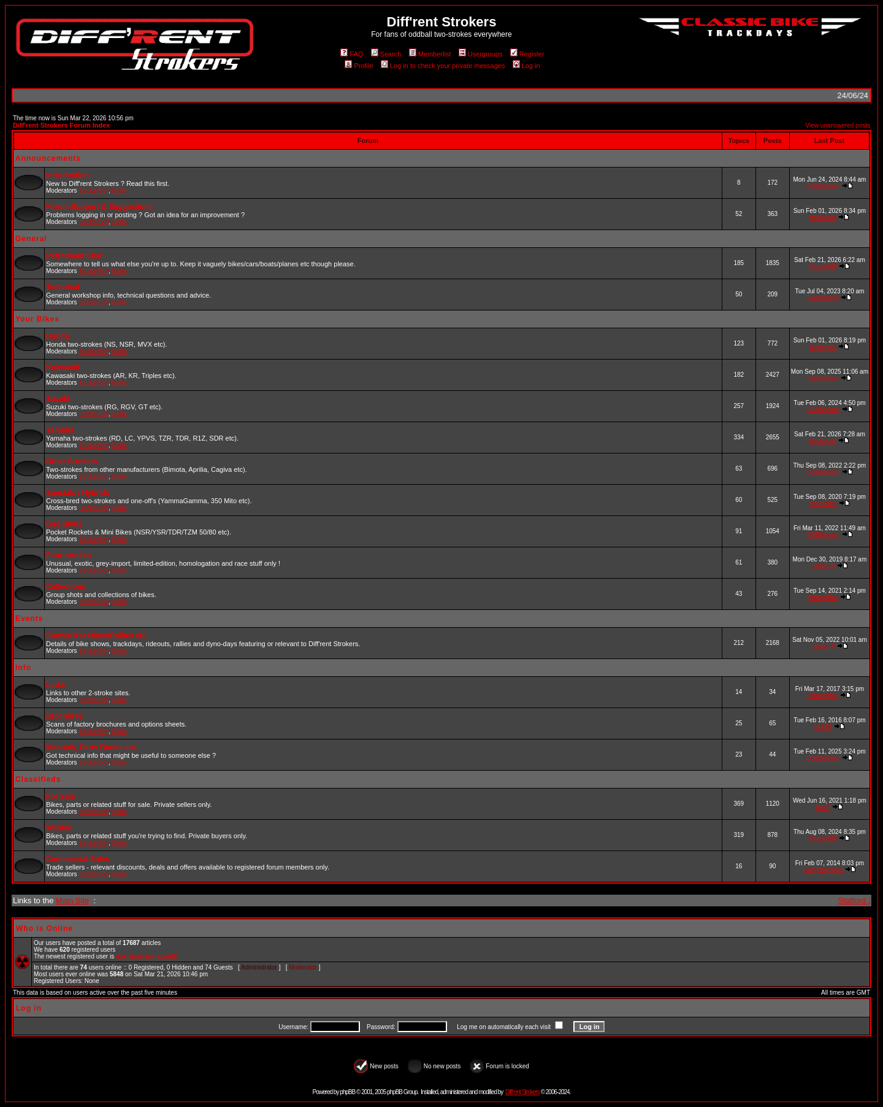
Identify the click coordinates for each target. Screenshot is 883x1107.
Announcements (48, 158)
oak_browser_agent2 (146, 956)
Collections (66, 586)
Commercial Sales (77, 859)
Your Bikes (37, 319)
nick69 (823, 726)
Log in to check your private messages (443, 65)
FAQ (351, 54)
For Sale (60, 796)
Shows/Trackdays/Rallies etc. (97, 635)
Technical (62, 287)
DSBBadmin (822, 186)
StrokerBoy (93, 190)
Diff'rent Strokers (522, 1092)
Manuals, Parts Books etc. (91, 747)
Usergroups (481, 54)
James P (823, 566)
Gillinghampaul (823, 869)
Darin (119, 190)
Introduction (67, 175)
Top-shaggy (823, 298)
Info (23, 667)
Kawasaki (63, 367)
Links (55, 685)
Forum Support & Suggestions (99, 206)
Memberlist (430, 54)
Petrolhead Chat (74, 256)
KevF (823, 807)
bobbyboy (823, 217)
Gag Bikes (64, 524)
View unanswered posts (838, 125)
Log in (526, 65)
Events (29, 618)
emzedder (822, 503)
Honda (57, 336)
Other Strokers (71, 461)
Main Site (72, 900)
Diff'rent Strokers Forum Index (61, 125)
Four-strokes (68, 555)
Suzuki (58, 399)
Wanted (59, 828)
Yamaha (60, 430)
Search (386, 54)
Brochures (64, 716)
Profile (359, 65)
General (31, 238)
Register (527, 54)
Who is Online (44, 928)
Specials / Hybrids (77, 492)
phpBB (347, 1092)
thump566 (822, 266)
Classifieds (38, 779)
